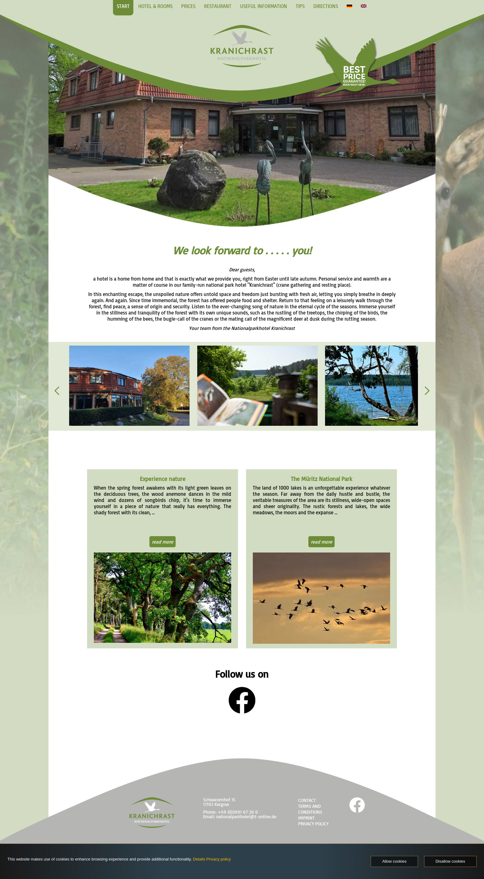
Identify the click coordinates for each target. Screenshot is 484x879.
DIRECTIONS (325, 6)
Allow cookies (394, 861)
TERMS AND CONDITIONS (310, 809)
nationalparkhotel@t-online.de (246, 816)
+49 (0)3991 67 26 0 (238, 812)
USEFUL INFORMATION (263, 6)
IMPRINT (306, 818)
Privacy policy (218, 859)
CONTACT (307, 800)
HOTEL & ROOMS (155, 6)
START (123, 6)
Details (199, 859)
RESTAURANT (218, 6)
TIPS (300, 6)
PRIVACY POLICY (313, 824)
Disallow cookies (450, 861)
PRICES (188, 6)
